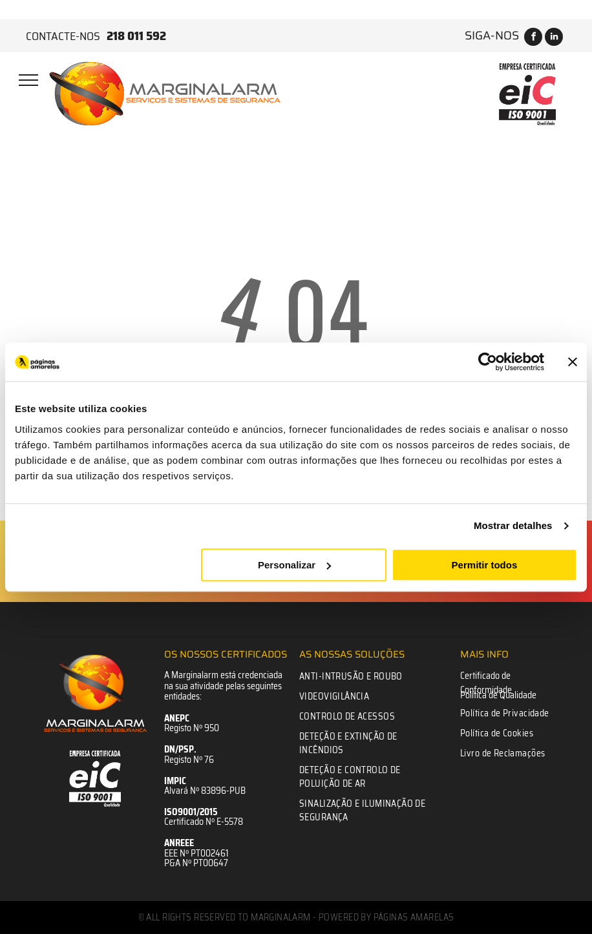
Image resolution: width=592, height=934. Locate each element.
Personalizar (294, 564)
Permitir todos (485, 564)
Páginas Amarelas (414, 917)
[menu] (28, 80)
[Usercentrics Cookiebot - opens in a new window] (487, 361)
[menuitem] (365, 677)
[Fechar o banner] (572, 361)
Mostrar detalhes (513, 525)
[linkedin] (554, 38)
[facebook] (533, 38)
